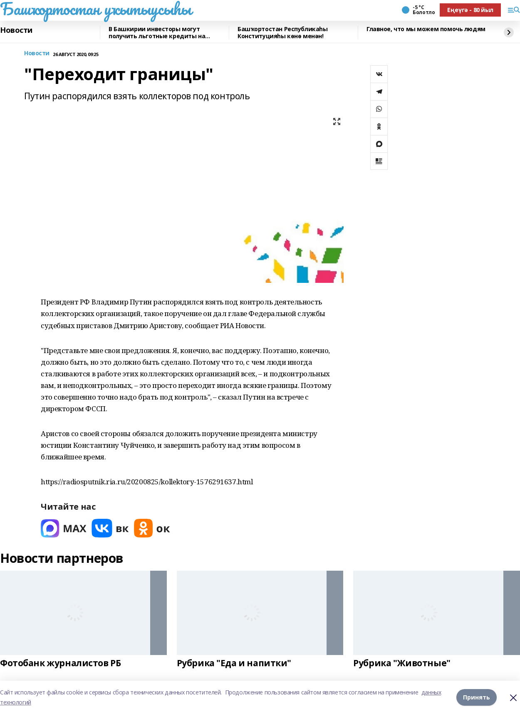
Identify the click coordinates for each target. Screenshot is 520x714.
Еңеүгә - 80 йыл (470, 10)
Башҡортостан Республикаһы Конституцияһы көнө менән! (283, 32)
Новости (16, 30)
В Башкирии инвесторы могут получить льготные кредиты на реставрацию (157, 32)
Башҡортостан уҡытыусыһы (95, 8)
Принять (476, 697)
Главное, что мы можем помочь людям (425, 29)
